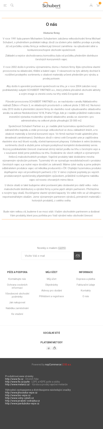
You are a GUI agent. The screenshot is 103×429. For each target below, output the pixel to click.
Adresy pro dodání (51, 290)
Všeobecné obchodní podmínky (17, 295)
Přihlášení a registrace (51, 296)
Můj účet (51, 278)
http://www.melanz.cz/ (17, 384)
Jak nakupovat (17, 302)
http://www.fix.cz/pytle (17, 381)
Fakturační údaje (86, 284)
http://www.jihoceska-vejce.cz (21, 392)
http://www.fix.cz (14, 379)
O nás (86, 296)
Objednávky (51, 284)
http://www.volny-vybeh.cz (19, 398)
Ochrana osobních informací (17, 286)
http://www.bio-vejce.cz (18, 395)
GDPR (62, 248)
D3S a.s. (67, 364)
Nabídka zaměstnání (17, 308)
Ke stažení (17, 314)
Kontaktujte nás (17, 278)
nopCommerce (53, 364)
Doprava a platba (85, 278)
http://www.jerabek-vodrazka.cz (22, 400)
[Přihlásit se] (47, 256)
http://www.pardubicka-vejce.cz (22, 403)
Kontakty (86, 290)
